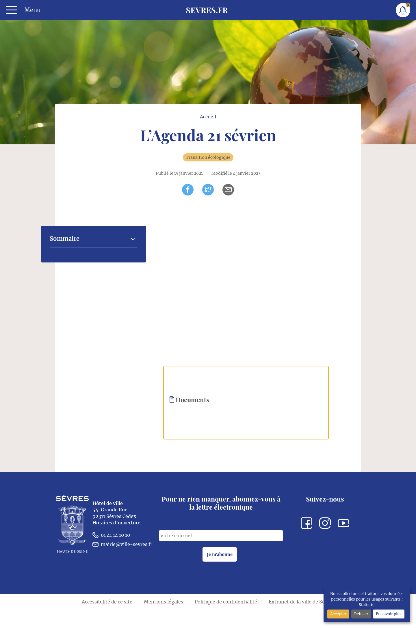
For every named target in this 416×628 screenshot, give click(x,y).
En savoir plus (389, 614)
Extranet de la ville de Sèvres (301, 620)
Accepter (338, 614)
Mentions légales (163, 620)
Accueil (208, 133)
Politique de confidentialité (226, 620)
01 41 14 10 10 (111, 556)
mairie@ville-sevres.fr (122, 565)
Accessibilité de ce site (107, 620)
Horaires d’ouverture (116, 543)
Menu (32, 10)
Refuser (361, 614)
